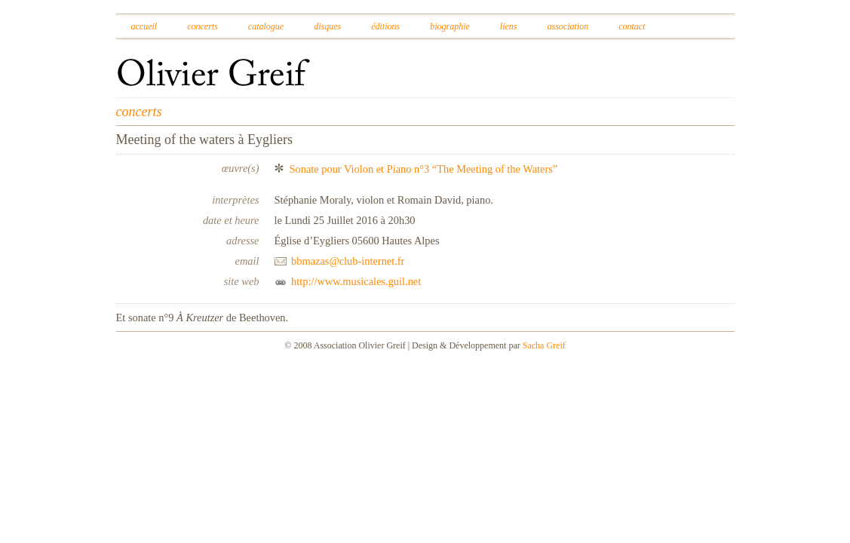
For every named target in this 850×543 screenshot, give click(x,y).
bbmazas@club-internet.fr (347, 261)
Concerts (202, 26)
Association (567, 26)
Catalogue (266, 26)
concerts (139, 111)
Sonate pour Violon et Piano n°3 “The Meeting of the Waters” (424, 169)
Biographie (450, 26)
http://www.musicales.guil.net (356, 281)
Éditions (385, 26)
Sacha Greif (544, 345)
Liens (508, 26)
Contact (631, 26)
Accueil (144, 26)
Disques (327, 26)
